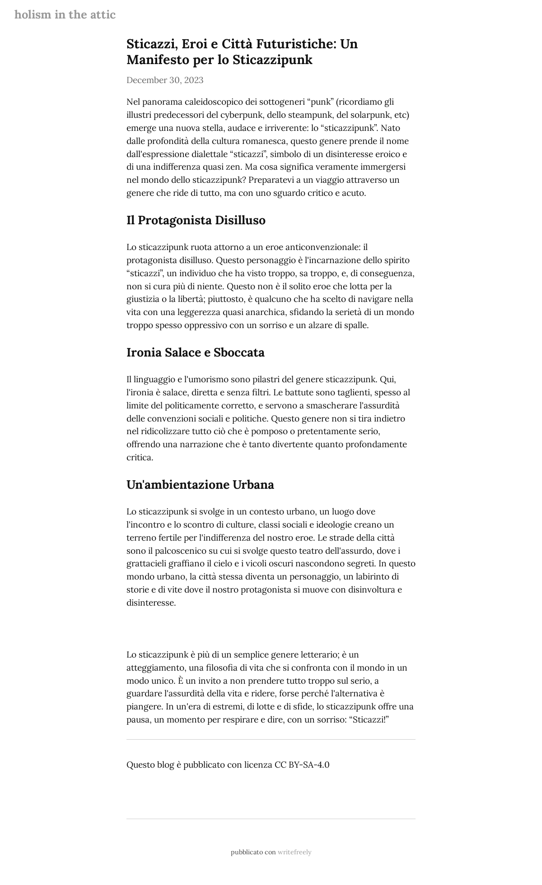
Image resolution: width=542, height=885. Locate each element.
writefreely (295, 852)
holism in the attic (65, 14)
